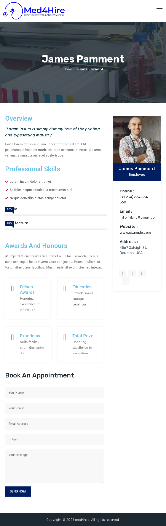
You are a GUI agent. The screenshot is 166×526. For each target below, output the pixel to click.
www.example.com (135, 232)
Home (68, 69)
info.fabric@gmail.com (139, 217)
